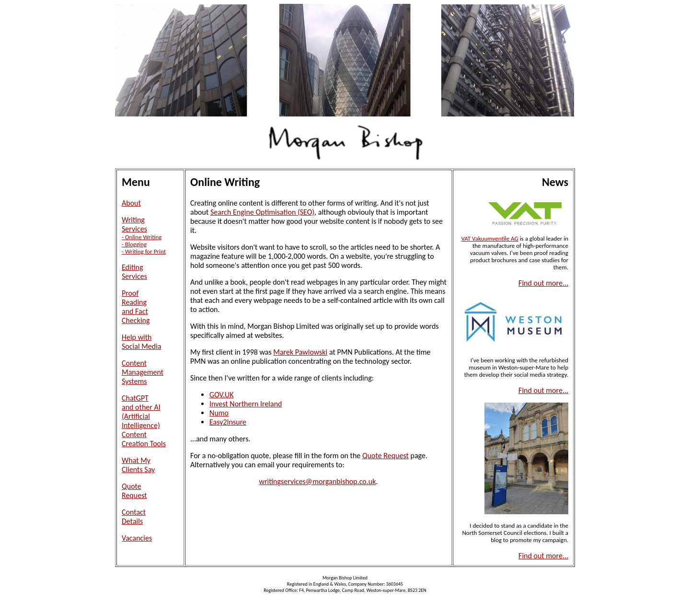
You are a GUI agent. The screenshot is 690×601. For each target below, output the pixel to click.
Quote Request (385, 455)
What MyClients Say (138, 465)
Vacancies (137, 538)
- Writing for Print (144, 251)
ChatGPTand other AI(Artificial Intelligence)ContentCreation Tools (144, 420)
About (131, 203)
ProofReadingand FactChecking (136, 307)
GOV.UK (221, 394)
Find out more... (543, 283)
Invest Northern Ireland (245, 403)
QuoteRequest (134, 491)
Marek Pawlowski (300, 352)
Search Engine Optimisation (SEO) (262, 212)
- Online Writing (141, 237)
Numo (219, 412)
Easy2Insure (227, 422)
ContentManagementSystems (142, 372)
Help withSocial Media (141, 342)
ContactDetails (134, 517)
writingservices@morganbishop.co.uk (317, 481)
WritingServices (134, 224)
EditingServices (134, 272)
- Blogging (134, 244)
